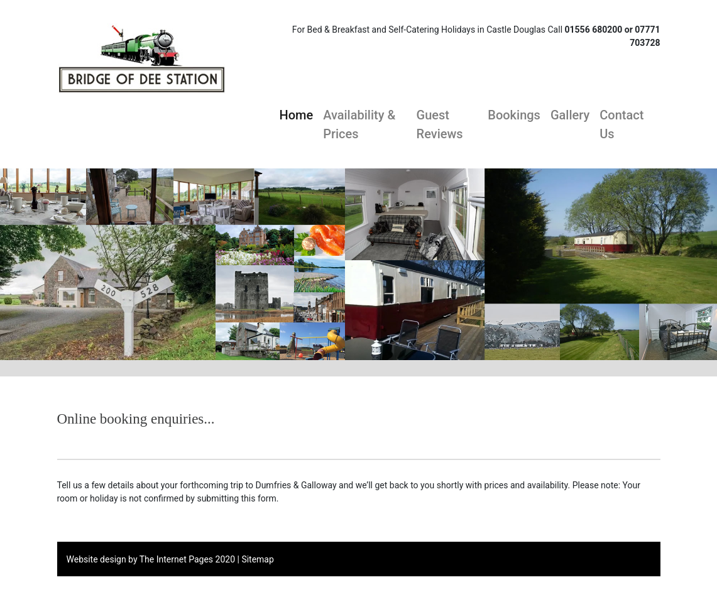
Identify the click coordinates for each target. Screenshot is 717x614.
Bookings (514, 115)
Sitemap (257, 559)
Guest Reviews (440, 124)
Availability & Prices (359, 124)
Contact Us (621, 124)
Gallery (569, 115)
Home (297, 114)
